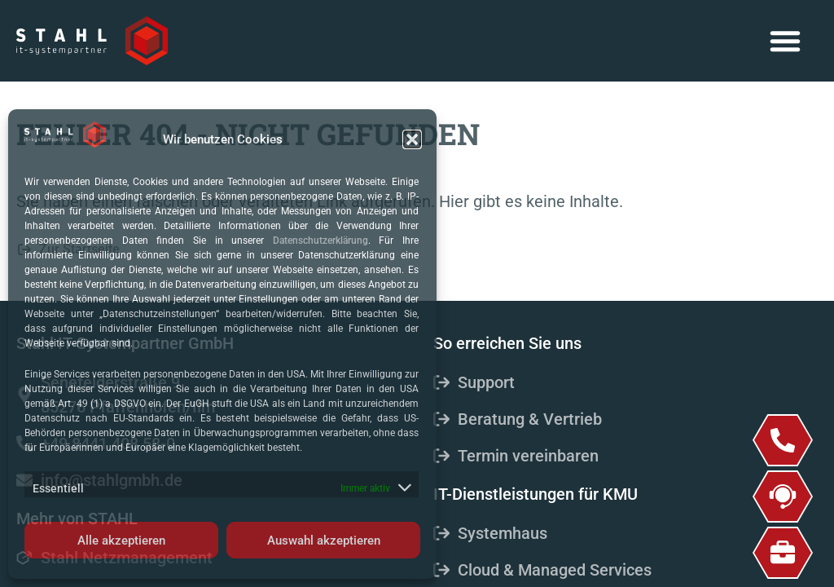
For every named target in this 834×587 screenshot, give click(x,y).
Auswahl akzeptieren (323, 540)
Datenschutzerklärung (320, 240)
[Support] (782, 496)
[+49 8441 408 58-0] (782, 440)
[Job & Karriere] (782, 552)
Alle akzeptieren (121, 540)
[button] (412, 139)
